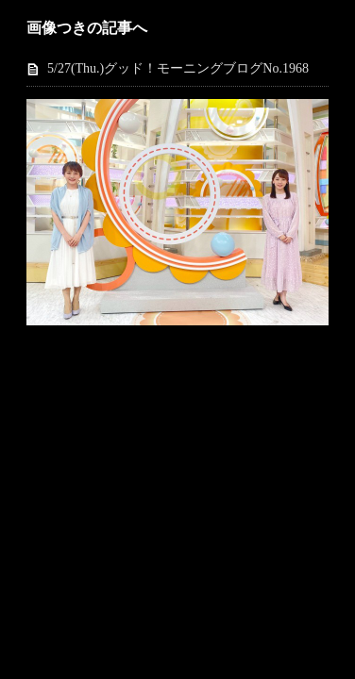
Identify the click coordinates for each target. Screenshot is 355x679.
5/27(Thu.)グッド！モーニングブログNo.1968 (178, 68)
